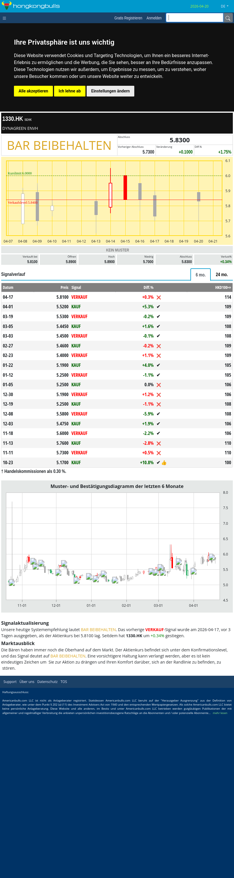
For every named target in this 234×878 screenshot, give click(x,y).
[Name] (228, 17)
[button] (227, 6)
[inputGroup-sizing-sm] (194, 17)
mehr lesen (220, 713)
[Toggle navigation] (5, 18)
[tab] (200, 274)
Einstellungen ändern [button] (110, 91)
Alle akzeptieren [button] (33, 91)
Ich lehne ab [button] (70, 91)
